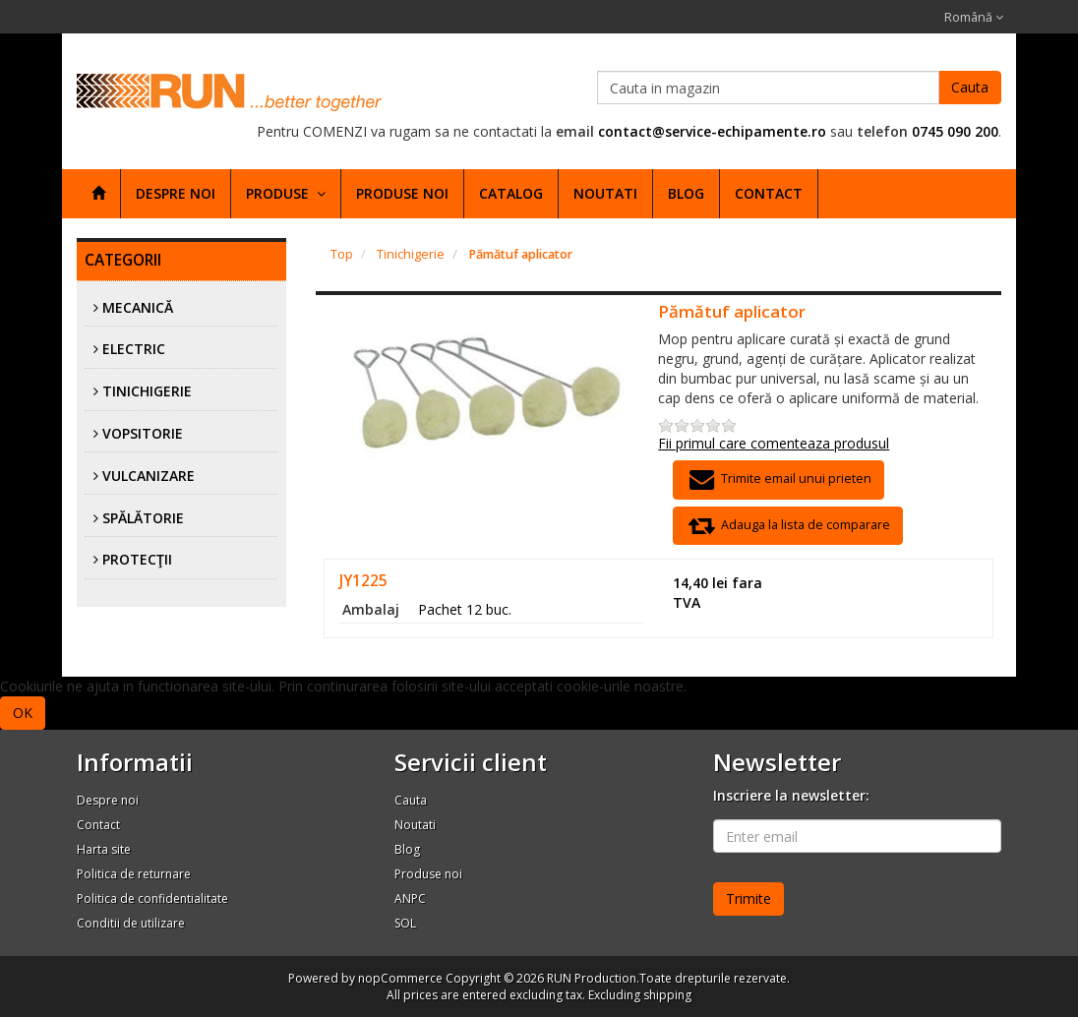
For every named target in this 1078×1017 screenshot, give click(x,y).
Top (341, 254)
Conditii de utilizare (131, 923)
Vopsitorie (142, 433)
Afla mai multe (95, 711)
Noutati (605, 193)
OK (22, 712)
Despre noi (175, 193)
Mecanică (137, 307)
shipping (667, 995)
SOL (405, 923)
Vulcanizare (148, 475)
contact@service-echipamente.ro (712, 131)
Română (973, 17)
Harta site (104, 849)
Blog (686, 193)
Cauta (969, 87)
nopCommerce (400, 978)
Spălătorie (143, 517)
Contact (769, 193)
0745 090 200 (955, 131)
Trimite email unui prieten (778, 479)
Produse (286, 193)
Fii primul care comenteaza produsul (773, 443)
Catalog (511, 193)
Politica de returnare (134, 874)
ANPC (410, 898)
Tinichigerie (147, 391)
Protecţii (137, 559)
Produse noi (402, 193)
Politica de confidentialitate (152, 898)
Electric (133, 348)
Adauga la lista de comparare (787, 525)
